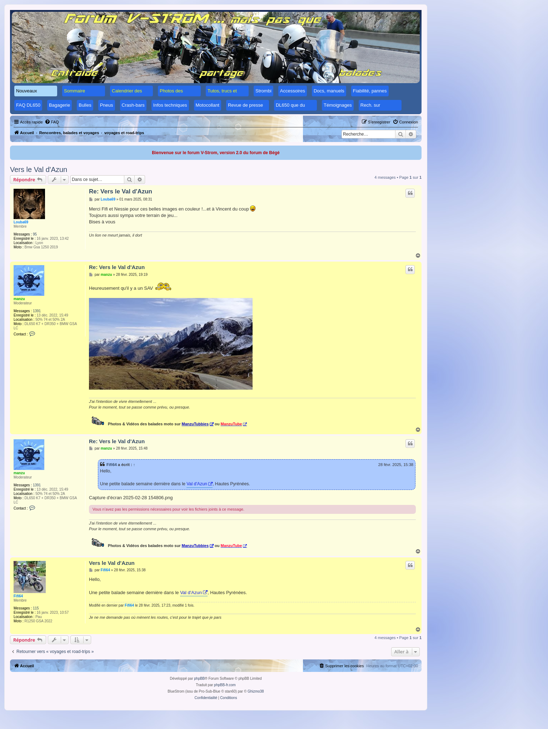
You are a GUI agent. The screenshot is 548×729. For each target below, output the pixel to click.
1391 (37, 311)
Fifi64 (111, 464)
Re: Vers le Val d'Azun (120, 191)
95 (35, 234)
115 (36, 608)
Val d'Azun (196, 483)
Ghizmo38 (256, 691)
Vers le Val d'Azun (38, 169)
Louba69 (21, 222)
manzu (19, 299)
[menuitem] (52, 122)
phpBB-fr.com (225, 685)
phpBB (199, 678)
